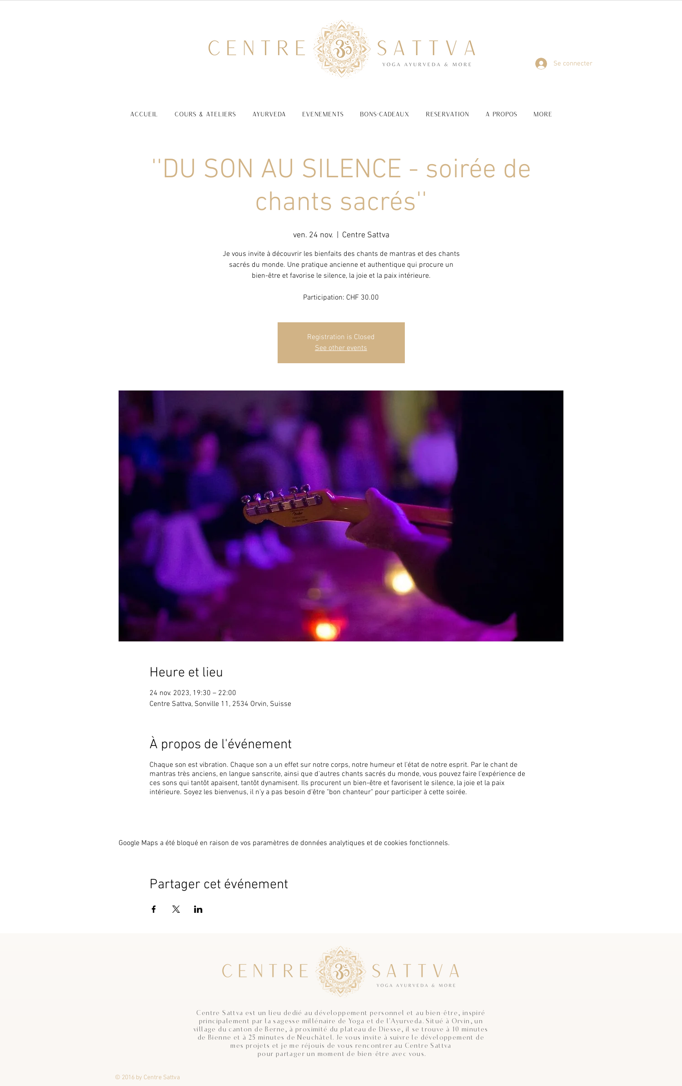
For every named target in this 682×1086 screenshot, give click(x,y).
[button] (205, 110)
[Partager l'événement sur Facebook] (153, 909)
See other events (341, 348)
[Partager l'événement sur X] (176, 909)
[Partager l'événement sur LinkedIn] (198, 909)
